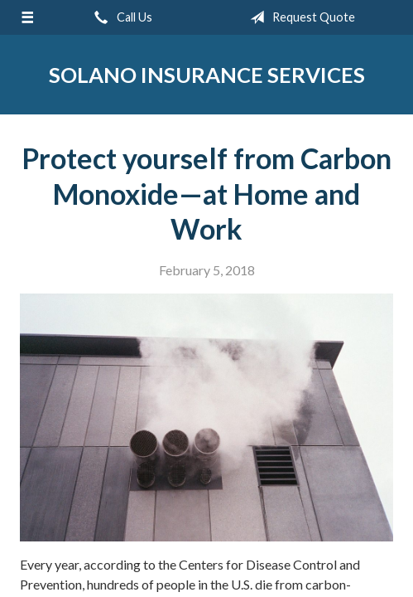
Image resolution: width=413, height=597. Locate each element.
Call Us (120, 17)
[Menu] (27, 17)
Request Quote (299, 17)
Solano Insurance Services (207, 74)
